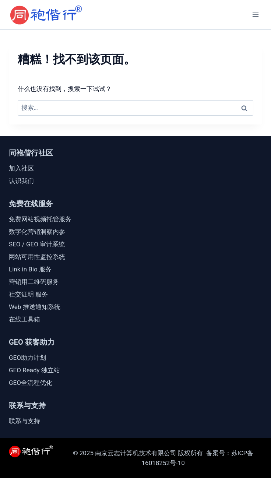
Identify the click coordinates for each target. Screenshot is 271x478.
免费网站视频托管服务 (40, 219)
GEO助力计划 (27, 357)
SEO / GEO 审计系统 (37, 244)
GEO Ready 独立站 (34, 370)
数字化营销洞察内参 (37, 231)
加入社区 (21, 168)
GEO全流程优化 (30, 382)
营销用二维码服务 (34, 281)
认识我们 (21, 180)
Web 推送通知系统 (34, 306)
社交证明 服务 (28, 294)
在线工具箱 (24, 319)
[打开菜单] (255, 14)
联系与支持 (24, 421)
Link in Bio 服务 (30, 269)
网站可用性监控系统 (37, 256)
